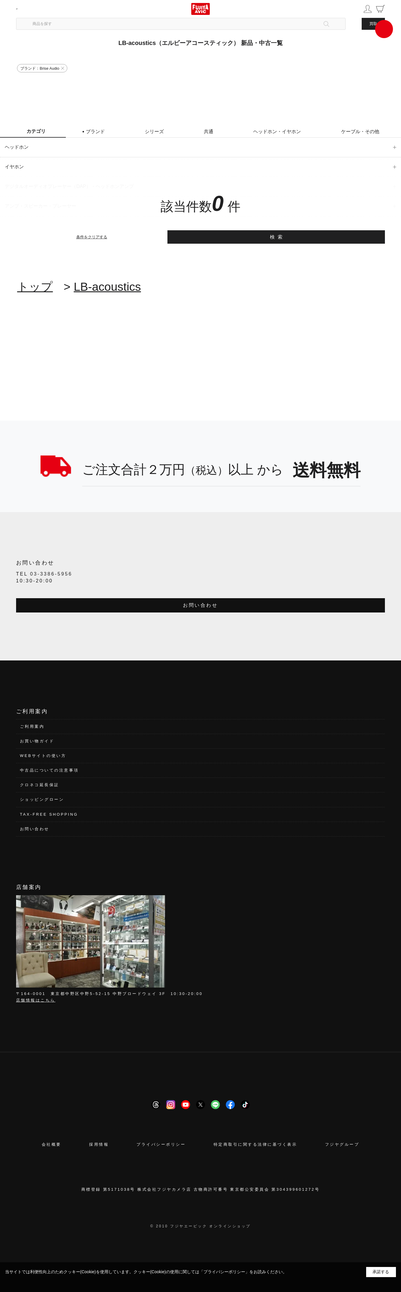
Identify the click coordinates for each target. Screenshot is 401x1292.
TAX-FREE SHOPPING (49, 814)
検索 (278, 237)
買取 (373, 23)
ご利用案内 (32, 726)
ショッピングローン (42, 799)
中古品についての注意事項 (49, 770)
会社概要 (51, 1144)
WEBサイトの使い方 (43, 755)
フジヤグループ (342, 1144)
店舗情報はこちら (35, 1000)
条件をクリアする (91, 237)
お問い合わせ (200, 605)
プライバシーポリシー (161, 1144)
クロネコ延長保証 (39, 785)
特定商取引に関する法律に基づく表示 (255, 1144)
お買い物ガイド (37, 741)
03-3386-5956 (51, 573)
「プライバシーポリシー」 (224, 1271)
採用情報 (99, 1144)
